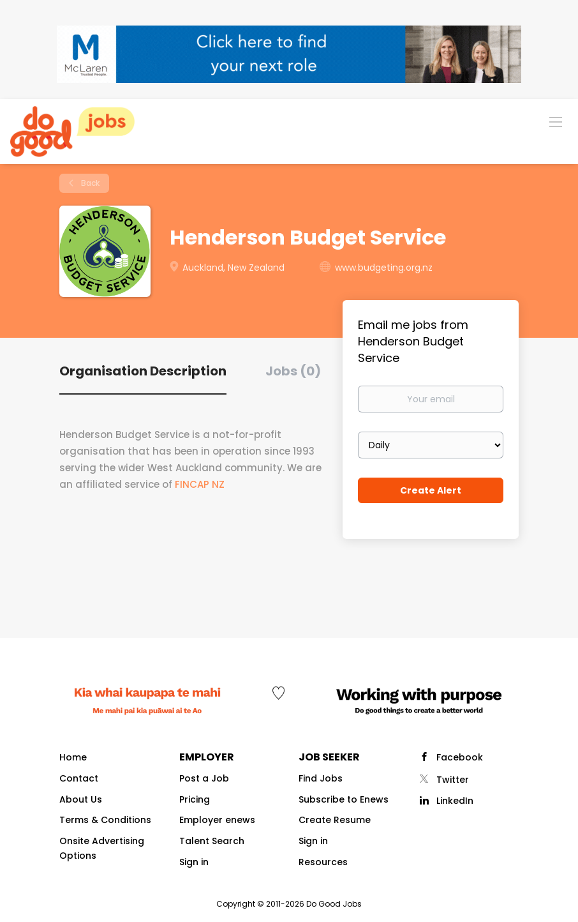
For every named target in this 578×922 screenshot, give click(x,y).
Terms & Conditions (105, 819)
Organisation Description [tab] (142, 371)
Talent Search (211, 841)
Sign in (194, 862)
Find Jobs (321, 778)
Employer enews (217, 819)
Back (89, 183)
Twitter (452, 779)
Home (73, 757)
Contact (78, 778)
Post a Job (204, 778)
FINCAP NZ (201, 484)
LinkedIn (454, 800)
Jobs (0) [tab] (293, 371)
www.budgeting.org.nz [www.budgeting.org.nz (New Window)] (384, 267)
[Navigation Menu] (555, 121)
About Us (80, 799)
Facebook (459, 757)
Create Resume (335, 819)
